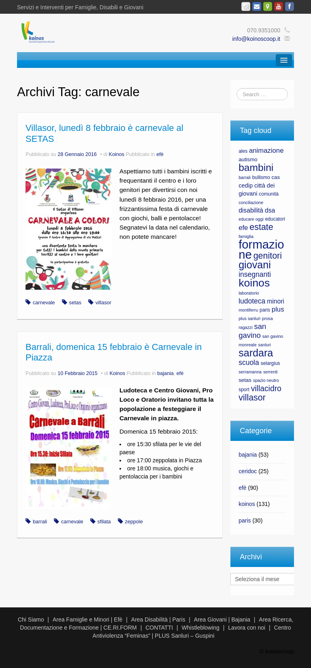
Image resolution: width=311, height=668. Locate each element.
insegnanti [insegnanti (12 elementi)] (255, 274)
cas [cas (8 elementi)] (275, 177)
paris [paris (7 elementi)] (265, 310)
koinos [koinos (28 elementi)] (254, 283)
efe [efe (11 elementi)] (243, 228)
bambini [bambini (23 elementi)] (256, 167)
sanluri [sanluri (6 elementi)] (264, 344)
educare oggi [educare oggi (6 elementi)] (251, 219)
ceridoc (248, 471)
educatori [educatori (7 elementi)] (275, 219)
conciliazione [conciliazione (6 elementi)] (251, 202)
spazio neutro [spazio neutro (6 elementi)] (266, 380)
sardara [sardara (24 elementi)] (256, 352)
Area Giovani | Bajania (222, 619)
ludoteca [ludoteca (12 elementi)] (252, 301)
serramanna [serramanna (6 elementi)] (250, 371)
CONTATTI (159, 627)
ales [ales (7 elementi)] (243, 151)
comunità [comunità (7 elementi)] (269, 194)
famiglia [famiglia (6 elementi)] (246, 236)
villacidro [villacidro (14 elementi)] (266, 388)
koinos (247, 504)
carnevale (44, 303)
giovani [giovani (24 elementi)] (255, 264)
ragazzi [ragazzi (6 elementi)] (245, 327)
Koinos (117, 154)
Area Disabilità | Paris (158, 619)
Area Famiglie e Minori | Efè (87, 619)
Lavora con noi (246, 627)
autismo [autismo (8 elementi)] (248, 159)
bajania (165, 373)
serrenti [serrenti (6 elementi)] (270, 371)
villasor (103, 303)
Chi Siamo (31, 619)
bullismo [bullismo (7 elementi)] (261, 177)
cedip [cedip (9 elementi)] (246, 185)
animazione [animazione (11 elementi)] (266, 150)
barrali (40, 522)
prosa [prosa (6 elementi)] (267, 318)
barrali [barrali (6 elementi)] (245, 177)
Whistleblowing (200, 627)
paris (245, 520)
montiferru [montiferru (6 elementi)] (248, 310)
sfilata (104, 522)
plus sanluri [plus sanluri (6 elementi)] (249, 318)
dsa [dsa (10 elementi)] (270, 210)
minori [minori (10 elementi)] (275, 301)
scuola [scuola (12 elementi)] (249, 362)
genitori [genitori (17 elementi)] (267, 256)
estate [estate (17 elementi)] (261, 227)
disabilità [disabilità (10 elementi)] (251, 210)
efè (160, 154)
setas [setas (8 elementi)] (245, 380)
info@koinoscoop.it (256, 39)
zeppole (134, 522)
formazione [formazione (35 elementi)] (261, 249)
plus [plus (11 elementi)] (278, 309)
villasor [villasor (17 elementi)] (252, 397)
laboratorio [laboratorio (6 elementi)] (249, 293)
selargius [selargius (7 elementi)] (270, 363)
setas (75, 303)
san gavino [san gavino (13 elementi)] (252, 330)
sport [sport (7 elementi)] (244, 389)
